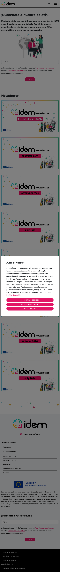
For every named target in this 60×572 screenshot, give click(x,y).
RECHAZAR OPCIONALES (30, 304)
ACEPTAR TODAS (30, 309)
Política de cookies (13, 295)
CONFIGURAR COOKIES (30, 300)
